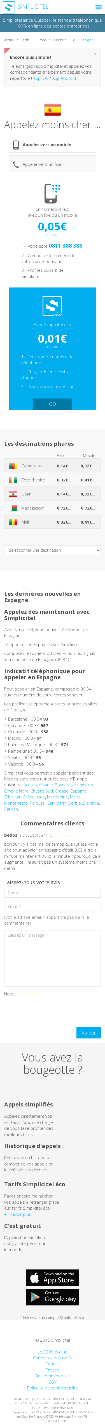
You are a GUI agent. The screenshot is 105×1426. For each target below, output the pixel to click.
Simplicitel (25, 6)
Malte (75, 797)
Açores (30, 784)
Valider (88, 1032)
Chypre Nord (16, 791)
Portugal (37, 803)
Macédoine (57, 797)
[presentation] (46, 1012)
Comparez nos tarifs (52, 1358)
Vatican (11, 809)
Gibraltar (12, 797)
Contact (52, 1363)
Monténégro (16, 803)
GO (52, 404)
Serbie (74, 803)
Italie (40, 797)
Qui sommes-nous (53, 1376)
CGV (52, 1382)
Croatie (62, 791)
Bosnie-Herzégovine (74, 784)
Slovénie (91, 803)
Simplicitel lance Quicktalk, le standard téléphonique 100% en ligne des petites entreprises (52, 23)
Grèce (28, 797)
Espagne (79, 791)
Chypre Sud (42, 791)
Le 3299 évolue (52, 1352)
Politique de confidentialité (52, 1388)
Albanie (46, 784)
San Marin (56, 803)
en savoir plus (17, 1214)
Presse (52, 1370)
